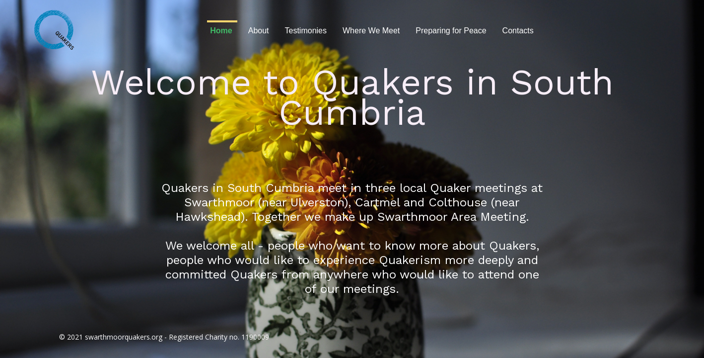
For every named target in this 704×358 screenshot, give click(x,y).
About (258, 30)
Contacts (518, 30)
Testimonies (306, 30)
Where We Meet (371, 30)
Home (221, 30)
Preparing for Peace (451, 30)
